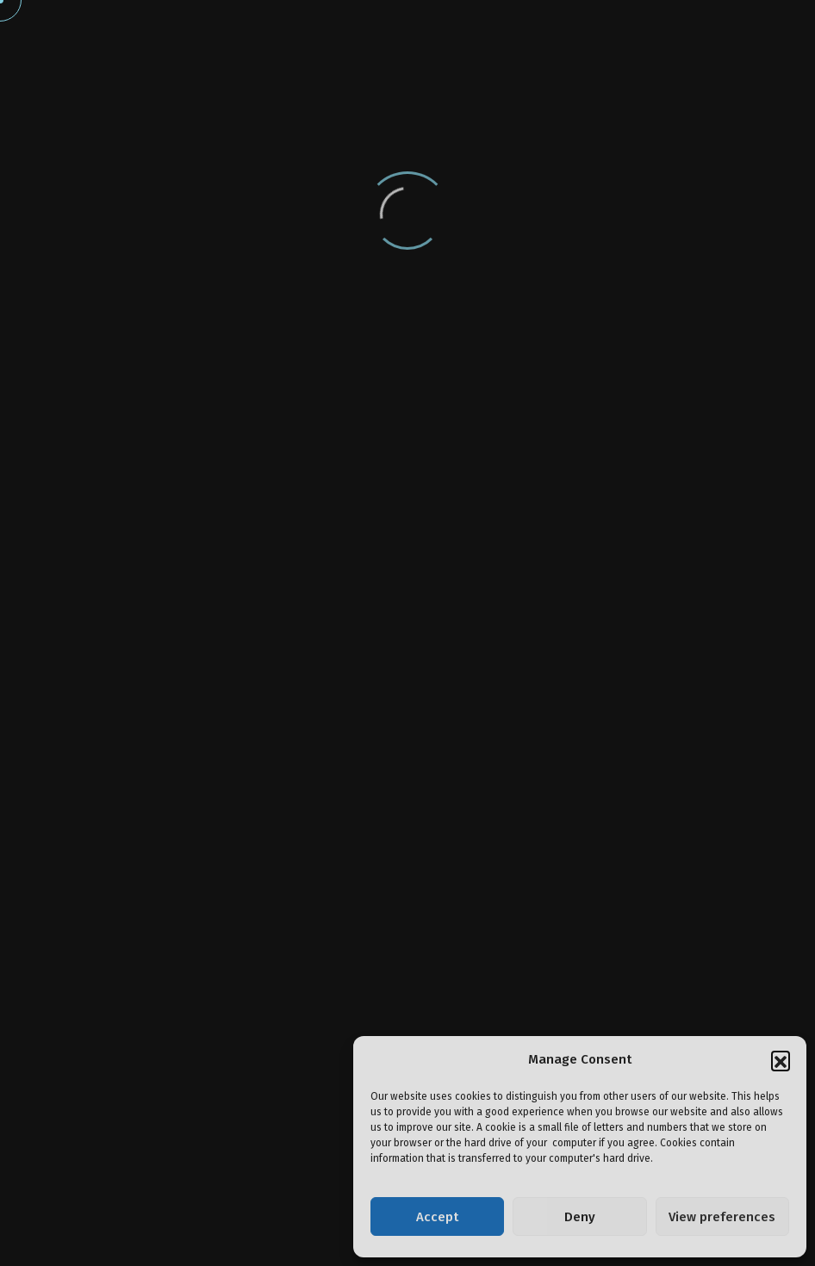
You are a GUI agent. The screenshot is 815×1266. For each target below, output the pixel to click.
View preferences (722, 1217)
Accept (437, 1217)
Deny (579, 1217)
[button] (780, 1060)
